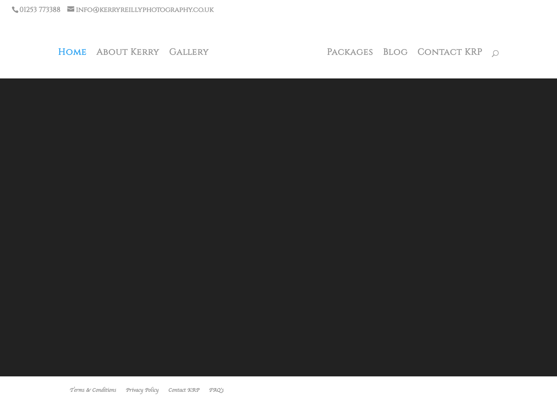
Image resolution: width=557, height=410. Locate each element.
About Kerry (127, 53)
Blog (395, 53)
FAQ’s (216, 390)
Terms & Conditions (93, 390)
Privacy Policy (142, 390)
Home (72, 53)
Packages (350, 53)
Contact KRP (449, 53)
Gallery (189, 53)
